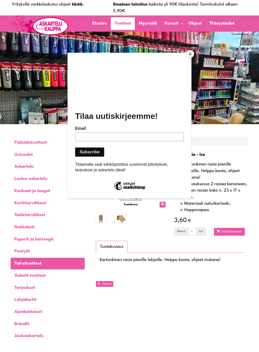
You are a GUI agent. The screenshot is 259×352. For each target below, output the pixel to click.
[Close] (190, 54)
